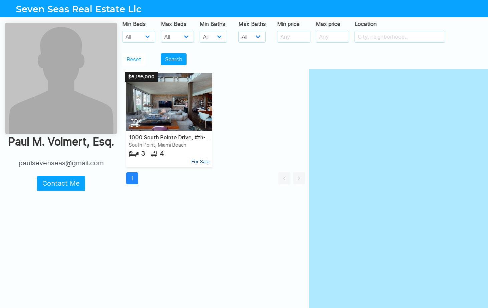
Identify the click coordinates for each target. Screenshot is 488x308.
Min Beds (134, 24)
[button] (284, 178)
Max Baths (252, 24)
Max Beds (173, 24)
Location (365, 24)
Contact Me (61, 183)
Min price (288, 24)
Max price (328, 24)
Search (173, 59)
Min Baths (212, 24)
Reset (134, 59)
